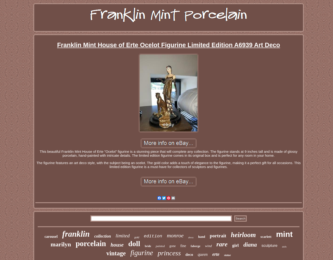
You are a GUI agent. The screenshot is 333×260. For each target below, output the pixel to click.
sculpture (270, 245)
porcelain (91, 243)
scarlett (265, 237)
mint (284, 234)
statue (227, 255)
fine (183, 246)
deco (189, 254)
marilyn (61, 244)
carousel (51, 237)
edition (153, 236)
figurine (141, 253)
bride (148, 246)
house (117, 245)
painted (160, 246)
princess (169, 253)
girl (235, 245)
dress (191, 237)
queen (203, 254)
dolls (284, 246)
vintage (116, 253)
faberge (195, 246)
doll (134, 243)
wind (208, 246)
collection (102, 236)
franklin (76, 234)
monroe (175, 235)
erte (215, 254)
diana (250, 245)
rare (222, 244)
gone (172, 246)
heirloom (243, 235)
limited (123, 236)
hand (201, 237)
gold (136, 237)
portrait (218, 236)
